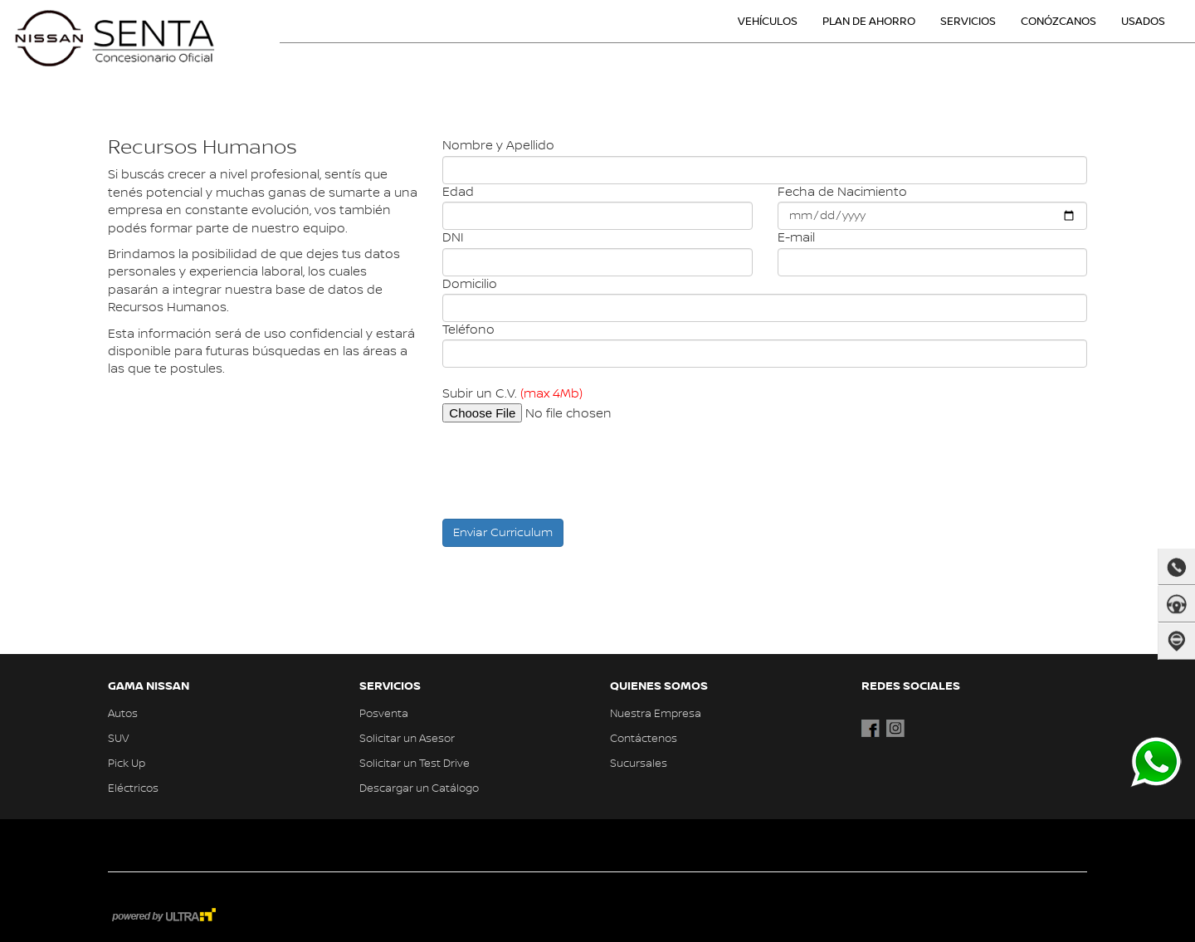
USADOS (1143, 21)
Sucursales (638, 763)
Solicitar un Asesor (407, 738)
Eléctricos (133, 788)
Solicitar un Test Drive (414, 763)
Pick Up (126, 763)
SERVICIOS (968, 21)
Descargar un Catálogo (419, 788)
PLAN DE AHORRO (868, 21)
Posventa (383, 713)
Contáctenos (643, 738)
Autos (123, 713)
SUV (118, 738)
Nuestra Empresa (655, 713)
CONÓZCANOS (1058, 21)
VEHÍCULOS (767, 21)
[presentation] (568, 469)
